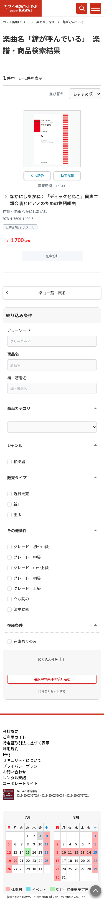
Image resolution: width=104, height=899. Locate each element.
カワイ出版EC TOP (15, 22)
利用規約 (10, 748)
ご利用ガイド (14, 737)
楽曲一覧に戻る (52, 292)
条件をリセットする (52, 691)
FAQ (6, 754)
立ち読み (37, 175)
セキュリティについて (22, 760)
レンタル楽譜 (14, 777)
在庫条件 (15, 625)
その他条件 (17, 530)
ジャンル (14, 445)
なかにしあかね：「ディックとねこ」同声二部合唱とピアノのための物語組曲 (54, 200)
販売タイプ (17, 477)
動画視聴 (67, 175)
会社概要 (10, 731)
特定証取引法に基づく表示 (26, 743)
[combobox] (52, 341)
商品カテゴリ (19, 408)
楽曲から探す (45, 22)
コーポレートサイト (20, 783)
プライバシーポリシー (22, 766)
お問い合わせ (14, 772)
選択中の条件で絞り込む (52, 679)
